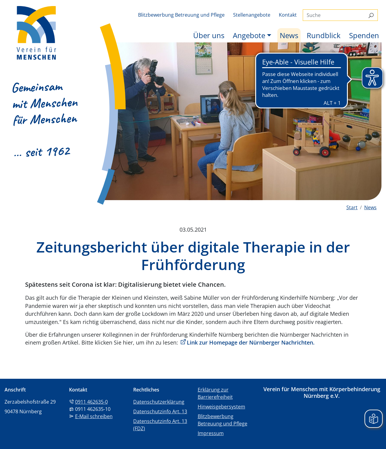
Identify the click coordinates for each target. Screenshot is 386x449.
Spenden (364, 35)
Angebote (249, 35)
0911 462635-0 (91, 401)
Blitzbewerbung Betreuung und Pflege (181, 15)
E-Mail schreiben (94, 416)
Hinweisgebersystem (221, 406)
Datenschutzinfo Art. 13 (160, 411)
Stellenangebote (251, 15)
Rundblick (324, 35)
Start (352, 207)
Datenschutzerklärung (158, 401)
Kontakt (288, 15)
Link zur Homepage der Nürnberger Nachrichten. (251, 342)
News (290, 35)
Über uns (208, 35)
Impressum (211, 433)
